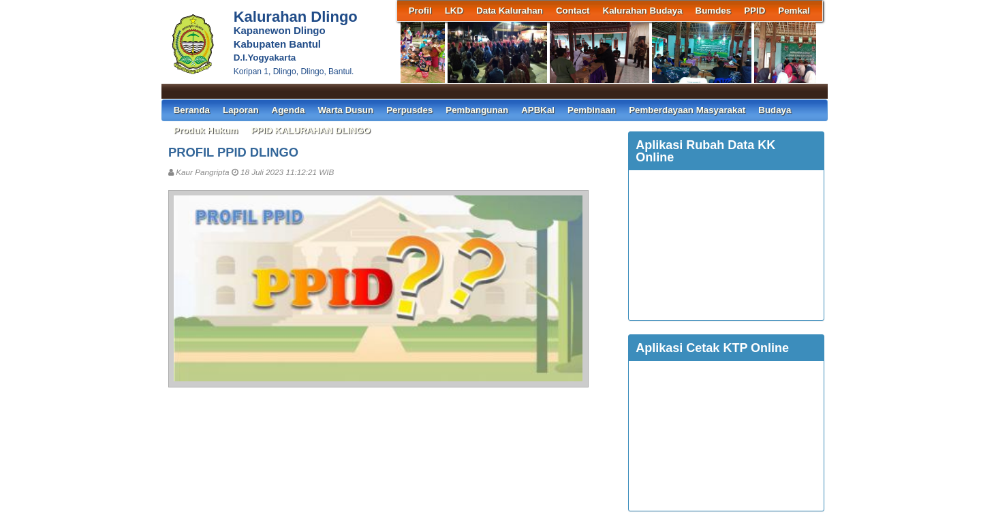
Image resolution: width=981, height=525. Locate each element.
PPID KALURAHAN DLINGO (311, 130)
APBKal (538, 110)
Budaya (774, 110)
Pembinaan (591, 110)
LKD (454, 10)
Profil (420, 10)
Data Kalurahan (509, 10)
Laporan (241, 110)
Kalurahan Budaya (643, 10)
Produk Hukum (206, 130)
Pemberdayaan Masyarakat (687, 110)
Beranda (192, 110)
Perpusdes (409, 110)
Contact (573, 10)
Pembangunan (477, 110)
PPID (754, 10)
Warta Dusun (345, 110)
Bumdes (714, 10)
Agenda (288, 110)
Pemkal (794, 10)
